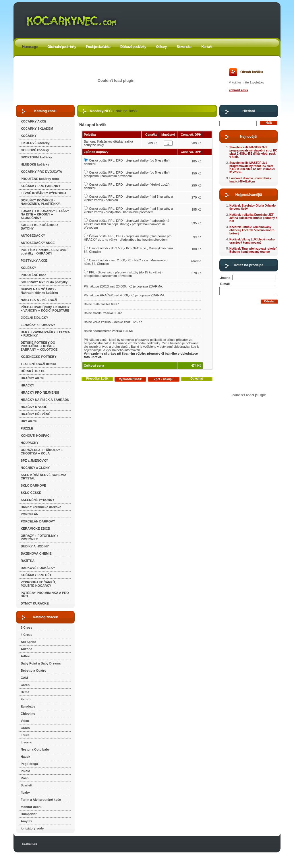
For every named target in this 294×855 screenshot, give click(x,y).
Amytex (26, 821)
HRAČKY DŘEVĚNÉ (35, 414)
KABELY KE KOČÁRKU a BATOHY (39, 226)
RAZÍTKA (27, 560)
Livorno (26, 742)
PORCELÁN (29, 514)
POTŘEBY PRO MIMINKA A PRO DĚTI (45, 594)
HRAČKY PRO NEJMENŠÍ (40, 392)
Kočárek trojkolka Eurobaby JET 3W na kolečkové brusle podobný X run (253, 218)
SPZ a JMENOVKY (34, 460)
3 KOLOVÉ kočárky (35, 143)
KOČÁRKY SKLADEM (37, 128)
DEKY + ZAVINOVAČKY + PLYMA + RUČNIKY (45, 333)
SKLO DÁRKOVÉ (33, 485)
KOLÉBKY (28, 267)
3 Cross (26, 627)
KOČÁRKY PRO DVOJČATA (41, 171)
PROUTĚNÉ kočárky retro (40, 178)
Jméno (225, 277)
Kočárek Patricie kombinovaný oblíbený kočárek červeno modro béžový (251, 230)
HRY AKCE (29, 421)
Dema (25, 692)
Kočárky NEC (101, 111)
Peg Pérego (29, 763)
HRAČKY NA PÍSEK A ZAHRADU (45, 399)
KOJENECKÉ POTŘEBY (39, 356)
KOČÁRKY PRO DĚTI (36, 575)
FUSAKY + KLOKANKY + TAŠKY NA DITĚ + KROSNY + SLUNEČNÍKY (45, 214)
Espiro (25, 699)
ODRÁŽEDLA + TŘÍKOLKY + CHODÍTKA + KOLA (42, 451)
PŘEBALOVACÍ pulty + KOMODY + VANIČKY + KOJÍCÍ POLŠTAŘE (45, 308)
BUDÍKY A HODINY (35, 546)
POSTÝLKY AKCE (34, 260)
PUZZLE (27, 428)
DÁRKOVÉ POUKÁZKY (38, 568)
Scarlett (26, 785)
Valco (25, 720)
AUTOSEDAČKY (33, 235)
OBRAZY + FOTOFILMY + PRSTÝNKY (39, 537)
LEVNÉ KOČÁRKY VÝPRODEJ (43, 193)
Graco (25, 728)
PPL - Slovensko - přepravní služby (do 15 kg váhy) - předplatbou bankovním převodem (123, 274)
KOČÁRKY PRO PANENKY (40, 186)
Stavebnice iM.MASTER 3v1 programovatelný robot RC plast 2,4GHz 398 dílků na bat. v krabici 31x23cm (252, 167)
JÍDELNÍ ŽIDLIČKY (34, 317)
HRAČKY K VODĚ (34, 407)
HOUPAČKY (29, 442)
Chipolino (28, 713)
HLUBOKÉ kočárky (35, 164)
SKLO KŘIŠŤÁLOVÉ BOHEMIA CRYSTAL (43, 476)
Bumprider (29, 814)
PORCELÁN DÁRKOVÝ (38, 521)
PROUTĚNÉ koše (33, 275)
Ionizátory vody (32, 828)
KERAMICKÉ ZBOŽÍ (35, 528)
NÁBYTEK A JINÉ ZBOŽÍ (39, 300)
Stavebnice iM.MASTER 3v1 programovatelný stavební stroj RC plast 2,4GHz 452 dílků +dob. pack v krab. (253, 152)
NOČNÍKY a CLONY (35, 467)
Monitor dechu (31, 807)
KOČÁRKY (29, 135)
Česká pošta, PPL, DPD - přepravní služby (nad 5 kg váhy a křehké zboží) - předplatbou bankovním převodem (128, 210)
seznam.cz (29, 843)
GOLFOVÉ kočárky (35, 150)
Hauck (25, 756)
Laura (25, 735)
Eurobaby (28, 706)
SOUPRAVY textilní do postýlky (44, 282)
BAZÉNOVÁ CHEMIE (36, 553)
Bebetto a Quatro (33, 670)
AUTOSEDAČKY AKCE (38, 242)
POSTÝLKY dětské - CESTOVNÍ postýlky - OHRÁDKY (44, 251)
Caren (25, 685)
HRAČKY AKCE (32, 378)
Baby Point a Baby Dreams (41, 663)
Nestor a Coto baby (35, 749)
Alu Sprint (28, 642)
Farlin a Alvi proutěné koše (41, 799)
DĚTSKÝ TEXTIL (33, 371)
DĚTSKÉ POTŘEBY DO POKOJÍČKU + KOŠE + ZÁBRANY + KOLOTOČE (39, 346)
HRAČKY (27, 385)
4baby (25, 792)
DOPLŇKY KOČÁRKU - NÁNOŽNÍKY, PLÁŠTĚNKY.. (41, 202)
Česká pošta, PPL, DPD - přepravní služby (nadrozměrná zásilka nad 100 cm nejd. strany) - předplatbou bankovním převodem (126, 224)
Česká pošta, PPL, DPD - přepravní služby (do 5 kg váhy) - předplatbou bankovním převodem (127, 174)
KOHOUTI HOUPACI (36, 435)
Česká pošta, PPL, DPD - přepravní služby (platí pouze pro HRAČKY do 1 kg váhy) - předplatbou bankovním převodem (127, 237)
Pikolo (25, 771)
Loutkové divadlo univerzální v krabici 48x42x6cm (250, 180)
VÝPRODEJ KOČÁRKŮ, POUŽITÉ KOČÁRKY (38, 583)
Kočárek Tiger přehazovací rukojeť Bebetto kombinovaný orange (253, 250)
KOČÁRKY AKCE (33, 121)
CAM (24, 677)
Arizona (26, 649)
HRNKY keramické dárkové (41, 507)
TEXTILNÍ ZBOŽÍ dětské (38, 364)
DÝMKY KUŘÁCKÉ (35, 603)
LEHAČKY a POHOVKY (38, 325)
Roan (25, 778)
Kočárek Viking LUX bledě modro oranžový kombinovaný (252, 241)
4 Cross (26, 634)
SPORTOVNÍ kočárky (36, 157)
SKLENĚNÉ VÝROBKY (37, 500)
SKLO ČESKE (31, 492)
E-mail (225, 283)
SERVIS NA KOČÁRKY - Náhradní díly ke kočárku (39, 290)
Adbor (25, 656)
